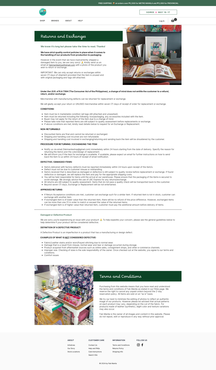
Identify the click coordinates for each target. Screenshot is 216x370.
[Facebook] (142, 345)
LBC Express (95, 179)
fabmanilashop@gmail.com (62, 65)
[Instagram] (138, 345)
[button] (138, 3)
